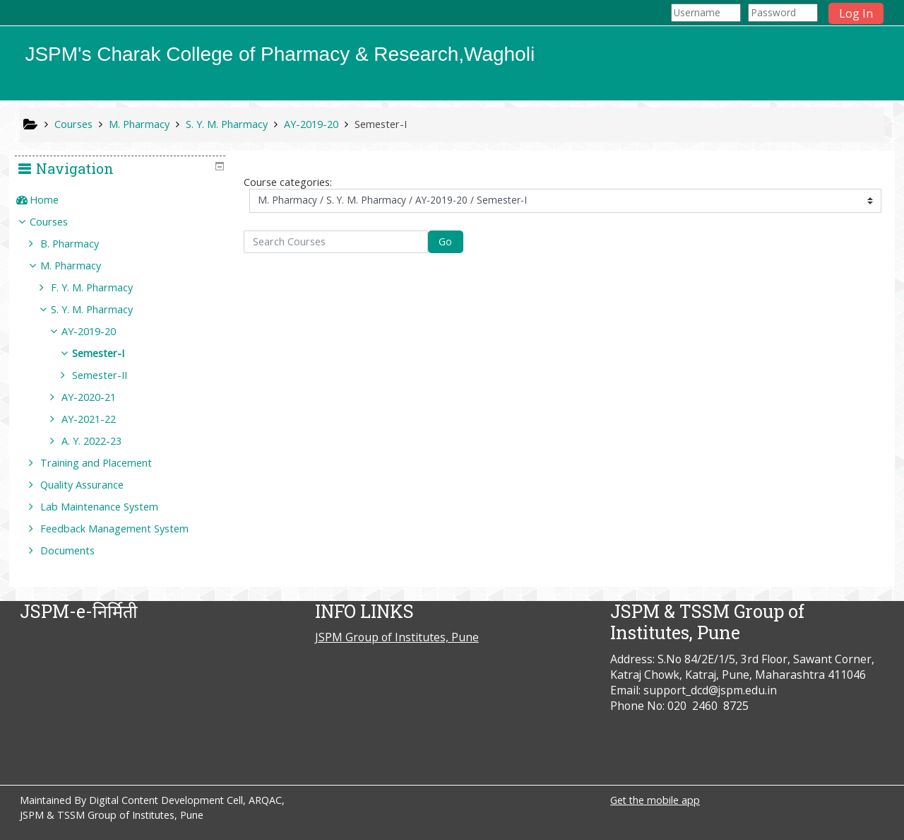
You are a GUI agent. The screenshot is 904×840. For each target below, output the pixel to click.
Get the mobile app (655, 800)
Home (54, 199)
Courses (59, 221)
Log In (856, 13)
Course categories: (288, 182)
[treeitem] (124, 200)
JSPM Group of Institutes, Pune (397, 637)
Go (445, 241)
